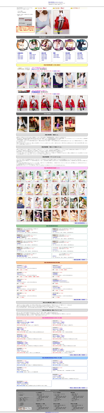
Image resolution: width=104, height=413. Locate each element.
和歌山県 (58, 57)
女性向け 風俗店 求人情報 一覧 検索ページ (78, 354)
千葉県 (33, 55)
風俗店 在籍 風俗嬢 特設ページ (81, 223)
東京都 (31, 54)
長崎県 (78, 55)
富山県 (43, 55)
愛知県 (45, 57)
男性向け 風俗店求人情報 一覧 (77, 405)
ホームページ (20, 392)
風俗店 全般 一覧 (75, 394)
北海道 (19, 54)
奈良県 (54, 57)
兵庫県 (57, 54)
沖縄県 (82, 58)
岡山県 (66, 55)
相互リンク (39, 400)
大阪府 (54, 54)
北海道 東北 (20, 53)
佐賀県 (81, 54)
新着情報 (21, 395)
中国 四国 (67, 53)
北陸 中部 (43, 53)
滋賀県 (57, 55)
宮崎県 (81, 57)
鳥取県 (66, 54)
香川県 (66, 58)
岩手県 (22, 55)
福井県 (43, 57)
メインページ (22, 394)
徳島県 (69, 57)
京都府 (54, 55)
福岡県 (78, 54)
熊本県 (81, 55)
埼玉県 (31, 55)
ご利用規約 (22, 404)
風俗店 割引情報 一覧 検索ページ (81, 299)
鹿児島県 (79, 58)
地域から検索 (39, 395)
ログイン (27, 397)
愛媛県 (69, 58)
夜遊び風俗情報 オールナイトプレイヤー (55, 2)
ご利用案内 (22, 403)
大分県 (78, 57)
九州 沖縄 (79, 53)
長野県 (45, 54)
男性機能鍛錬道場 (35, 92)
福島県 (22, 58)
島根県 (69, 54)
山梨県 (33, 58)
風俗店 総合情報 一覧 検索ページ (81, 259)
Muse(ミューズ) (35, 69)
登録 (25, 397)
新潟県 (43, 54)
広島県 (69, 55)
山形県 (19, 58)
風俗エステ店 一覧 (40, 394)
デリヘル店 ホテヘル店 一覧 (59, 394)
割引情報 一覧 (39, 398)
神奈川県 (34, 54)
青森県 (19, 55)
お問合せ (21, 405)
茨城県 (31, 57)
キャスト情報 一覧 (40, 399)
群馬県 (31, 58)
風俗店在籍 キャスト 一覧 (41, 405)
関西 (54, 53)
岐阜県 (43, 58)
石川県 (45, 55)
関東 (30, 53)
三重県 (43, 60)
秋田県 (22, 57)
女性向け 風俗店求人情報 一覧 (60, 405)
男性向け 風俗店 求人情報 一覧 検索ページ (78, 387)
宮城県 (19, 57)
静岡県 (45, 58)
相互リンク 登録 (22, 400)
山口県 (66, 57)
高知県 (66, 60)
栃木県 (33, 57)
